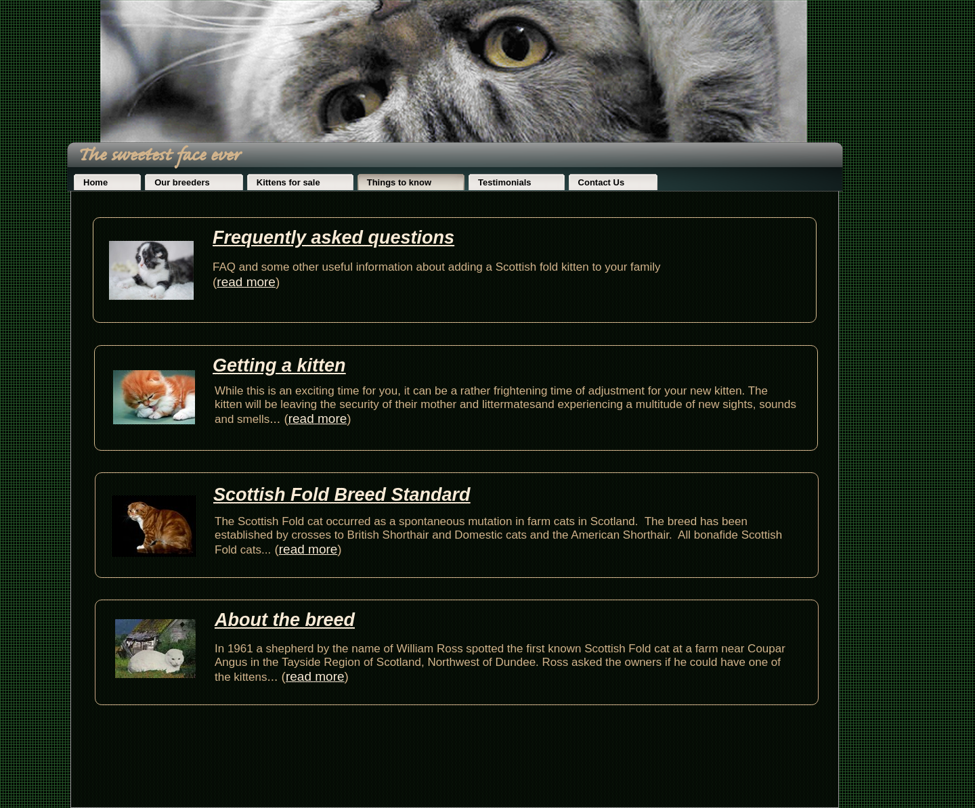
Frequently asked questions (333, 237)
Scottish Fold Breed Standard (342, 495)
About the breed (285, 620)
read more (315, 676)
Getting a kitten (279, 365)
